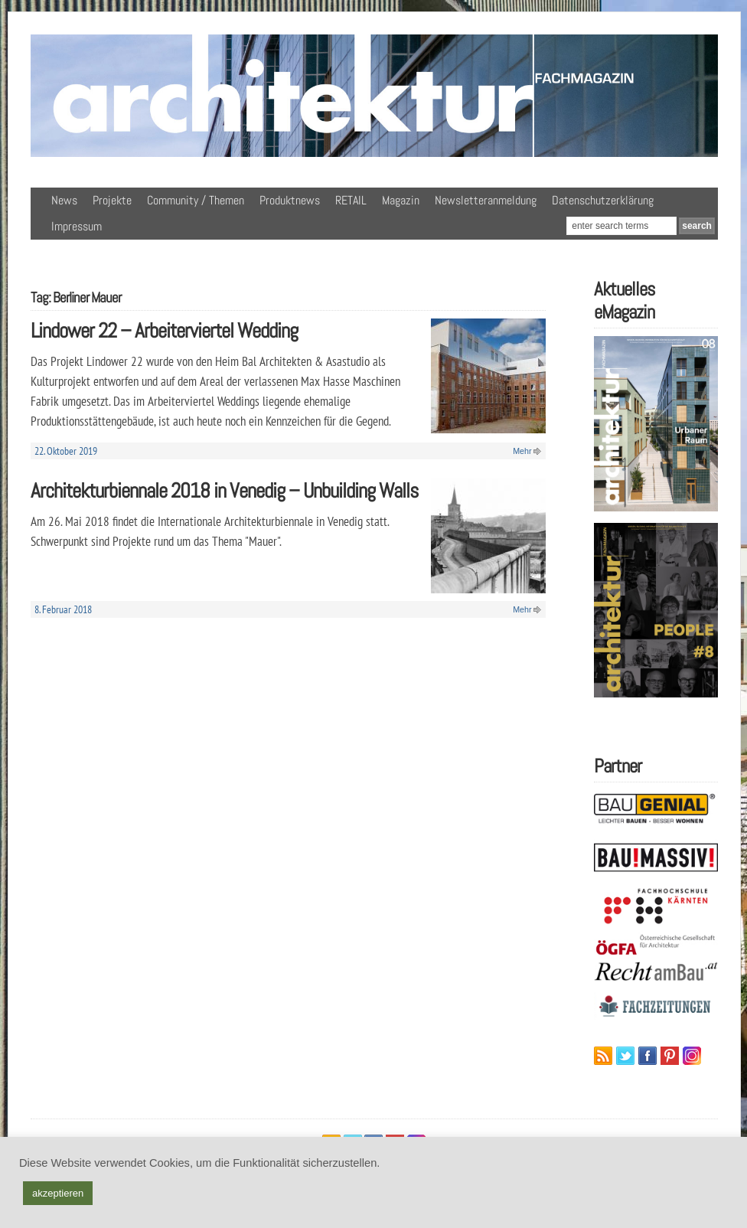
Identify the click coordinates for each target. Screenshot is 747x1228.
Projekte (112, 200)
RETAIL (351, 200)
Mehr (522, 451)
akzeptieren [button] (57, 1193)
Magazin (400, 200)
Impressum (76, 226)
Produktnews (289, 200)
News (64, 200)
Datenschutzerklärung (603, 200)
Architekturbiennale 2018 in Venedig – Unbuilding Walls (224, 490)
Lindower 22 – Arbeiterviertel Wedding (164, 330)
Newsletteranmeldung (486, 200)
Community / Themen (195, 200)
